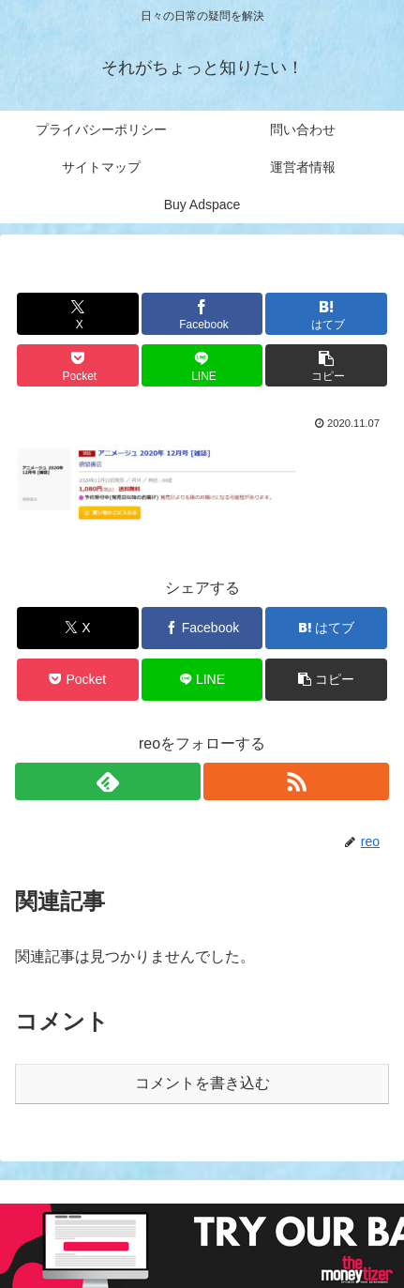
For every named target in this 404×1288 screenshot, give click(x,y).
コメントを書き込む (202, 1083)
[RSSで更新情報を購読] (296, 781)
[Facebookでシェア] (202, 314)
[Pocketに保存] (78, 365)
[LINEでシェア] (202, 365)
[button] (326, 365)
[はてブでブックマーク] (326, 314)
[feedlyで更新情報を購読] (108, 781)
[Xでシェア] (78, 314)
